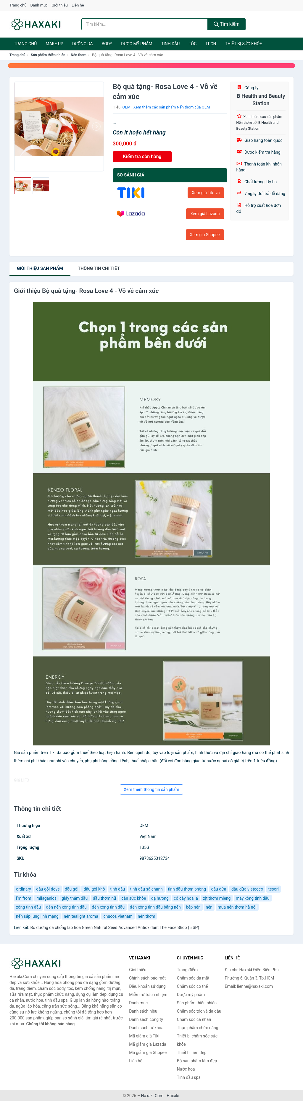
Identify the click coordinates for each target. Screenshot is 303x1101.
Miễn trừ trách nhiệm (148, 994)
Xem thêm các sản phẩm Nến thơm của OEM (171, 107)
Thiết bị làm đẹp (192, 1052)
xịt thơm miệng (217, 898)
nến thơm (146, 916)
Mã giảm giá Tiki (144, 1036)
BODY (107, 43)
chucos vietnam (118, 916)
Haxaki (173, 1095)
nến (209, 907)
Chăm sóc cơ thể (192, 986)
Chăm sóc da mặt (193, 978)
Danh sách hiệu (143, 1011)
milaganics (46, 898)
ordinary (23, 889)
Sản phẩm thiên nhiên (48, 55)
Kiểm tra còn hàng (142, 156)
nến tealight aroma (81, 916)
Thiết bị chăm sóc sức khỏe (197, 1040)
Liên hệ (78, 5)
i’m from (23, 898)
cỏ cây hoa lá (186, 898)
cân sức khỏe (133, 898)
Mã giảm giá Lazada (147, 1044)
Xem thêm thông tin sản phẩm (151, 789)
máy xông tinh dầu (253, 898)
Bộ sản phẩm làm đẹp (197, 1060)
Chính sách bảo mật (147, 978)
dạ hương (160, 898)
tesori (273, 889)
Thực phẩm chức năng (197, 1027)
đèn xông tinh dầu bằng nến (155, 907)
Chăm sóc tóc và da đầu (199, 1011)
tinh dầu (117, 889)
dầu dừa (218, 889)
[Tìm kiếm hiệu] (144, 24)
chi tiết (99, 268)
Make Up (54, 43)
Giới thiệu (59, 5)
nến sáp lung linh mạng (37, 916)
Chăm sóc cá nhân (194, 1019)
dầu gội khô (94, 889)
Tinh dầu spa (189, 1077)
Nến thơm (78, 55)
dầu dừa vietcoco (247, 889)
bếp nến (193, 907)
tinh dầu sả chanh (146, 889)
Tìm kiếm (227, 24)
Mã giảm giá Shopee (148, 1052)
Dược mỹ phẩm (136, 43)
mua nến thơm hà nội (237, 907)
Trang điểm (187, 969)
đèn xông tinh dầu (108, 907)
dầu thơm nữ (104, 898)
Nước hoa (186, 1069)
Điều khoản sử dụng (147, 986)
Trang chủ (17, 5)
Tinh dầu (170, 43)
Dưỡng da (82, 43)
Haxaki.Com (152, 1095)
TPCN (210, 43)
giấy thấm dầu (75, 898)
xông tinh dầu (28, 907)
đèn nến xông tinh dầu (66, 907)
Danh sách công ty (146, 1019)
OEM (127, 107)
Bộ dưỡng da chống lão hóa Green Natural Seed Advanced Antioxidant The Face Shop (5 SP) (114, 927)
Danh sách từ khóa (146, 1027)
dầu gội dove (47, 889)
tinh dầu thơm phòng (187, 889)
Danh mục (39, 5)
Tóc (192, 43)
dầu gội (71, 889)
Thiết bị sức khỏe (243, 43)
